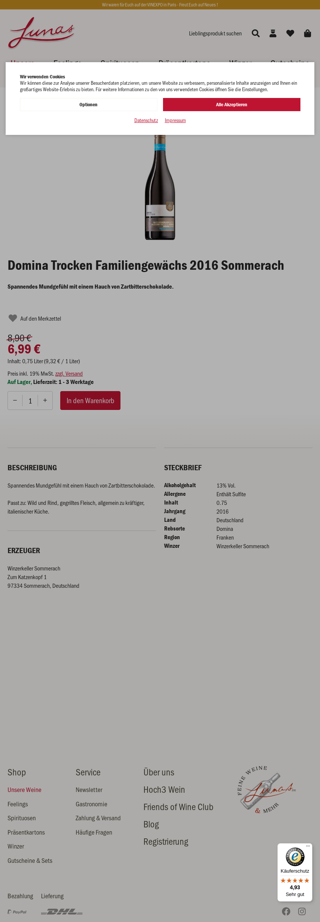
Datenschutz (146, 120)
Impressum (175, 120)
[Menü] (307, 847)
